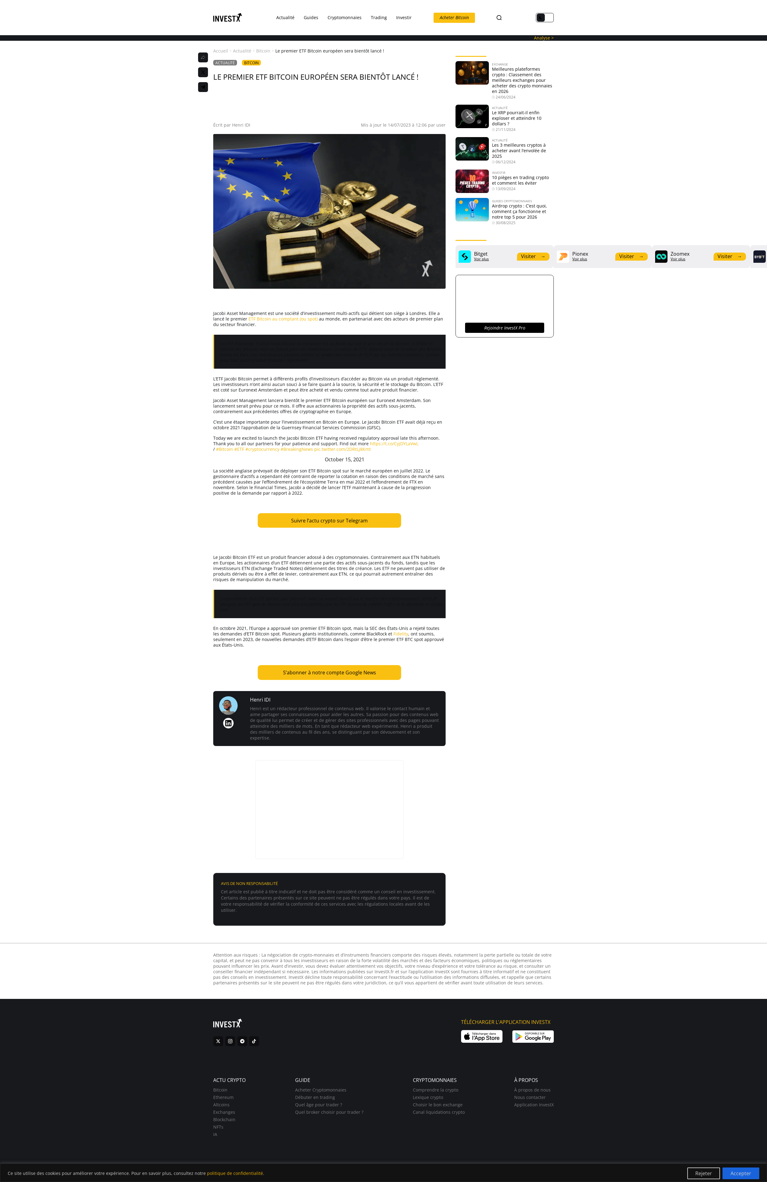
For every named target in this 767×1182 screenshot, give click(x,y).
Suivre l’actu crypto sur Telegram (329, 520)
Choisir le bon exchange (438, 1107)
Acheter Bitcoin (454, 17)
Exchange (500, 64)
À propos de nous (532, 1093)
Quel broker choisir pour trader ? (329, 1115)
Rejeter (703, 1173)
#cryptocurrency (262, 449)
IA (215, 1137)
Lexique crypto (428, 1100)
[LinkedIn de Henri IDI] (228, 723)
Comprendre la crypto (435, 1093)
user (441, 125)
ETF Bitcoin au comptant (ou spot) (283, 319)
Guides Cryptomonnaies (512, 201)
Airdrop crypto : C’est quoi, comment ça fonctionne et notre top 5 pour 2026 (519, 211)
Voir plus (481, 259)
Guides (311, 17)
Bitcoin (263, 51)
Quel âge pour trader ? (318, 1107)
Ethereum (223, 1100)
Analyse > (544, 38)
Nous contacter (530, 1100)
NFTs (218, 1130)
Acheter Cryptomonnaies (320, 1093)
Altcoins (221, 1107)
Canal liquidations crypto (439, 1115)
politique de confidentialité (235, 1173)
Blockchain (224, 1122)
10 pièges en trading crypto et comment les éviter (520, 180)
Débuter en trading (315, 1100)
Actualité (285, 17)
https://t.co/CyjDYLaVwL (394, 443)
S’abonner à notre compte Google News (329, 672)
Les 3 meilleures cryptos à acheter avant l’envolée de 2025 (519, 150)
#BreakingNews (297, 449)
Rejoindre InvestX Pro (504, 328)
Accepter (741, 1173)
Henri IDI (241, 125)
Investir (404, 17)
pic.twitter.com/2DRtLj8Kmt (342, 449)
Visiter (533, 256)
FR (509, 17)
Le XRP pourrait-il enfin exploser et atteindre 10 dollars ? (516, 118)
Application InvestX (534, 1107)
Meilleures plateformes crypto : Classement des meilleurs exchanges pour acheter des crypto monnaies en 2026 (522, 80)
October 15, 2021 (344, 459)
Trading (379, 17)
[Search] (499, 17)
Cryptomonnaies (345, 17)
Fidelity (400, 634)
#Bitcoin (224, 449)
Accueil (220, 51)
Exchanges (224, 1115)
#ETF (239, 449)
